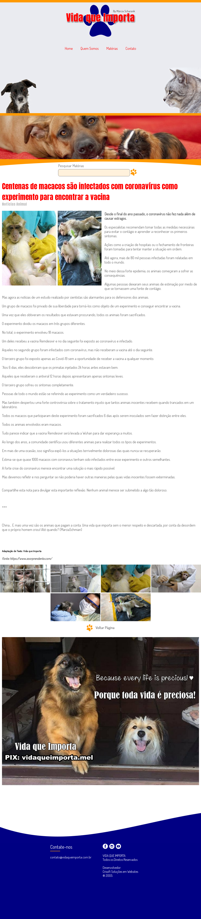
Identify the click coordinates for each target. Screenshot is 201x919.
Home (69, 48)
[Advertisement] (100, 83)
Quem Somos (90, 48)
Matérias (112, 48)
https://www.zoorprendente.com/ (31, 559)
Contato (131, 48)
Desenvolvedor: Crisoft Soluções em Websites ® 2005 (120, 872)
